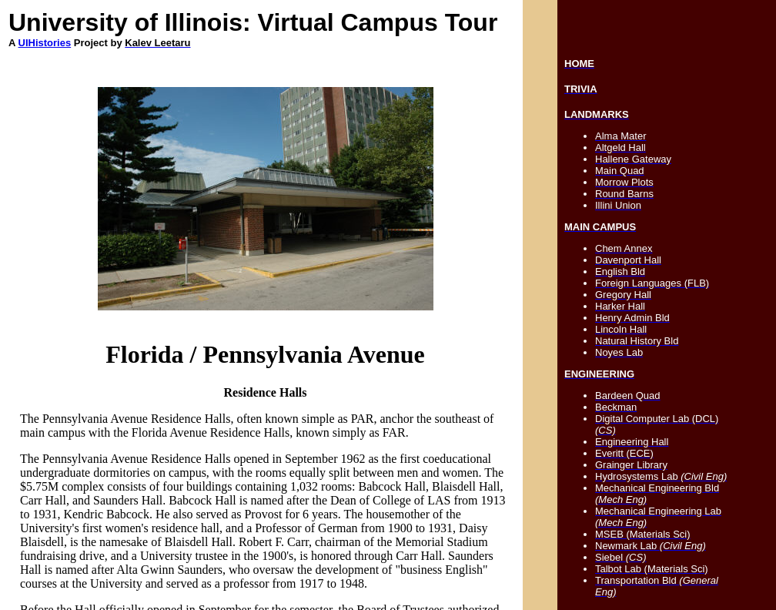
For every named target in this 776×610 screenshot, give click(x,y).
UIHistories (45, 43)
